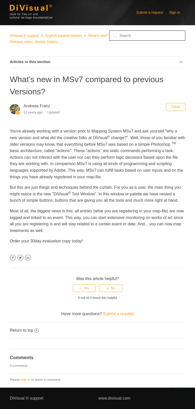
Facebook (13, 258)
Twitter (20, 258)
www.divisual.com (114, 398)
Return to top (24, 330)
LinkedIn (28, 258)
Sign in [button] (174, 12)
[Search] (147, 36)
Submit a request (149, 12)
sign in (25, 380)
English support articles (63, 36)
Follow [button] (175, 107)
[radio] (84, 288)
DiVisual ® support (24, 36)
